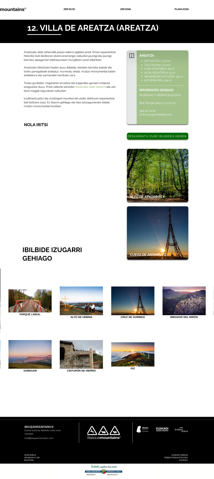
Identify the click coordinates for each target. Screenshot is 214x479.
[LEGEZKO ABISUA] (177, 455)
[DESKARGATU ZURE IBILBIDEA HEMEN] (157, 136)
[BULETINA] (34, 460)
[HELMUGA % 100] (35, 457)
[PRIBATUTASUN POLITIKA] (168, 457)
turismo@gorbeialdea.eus (156, 114)
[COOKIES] (177, 460)
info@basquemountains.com (38, 438)
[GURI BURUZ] (37, 455)
